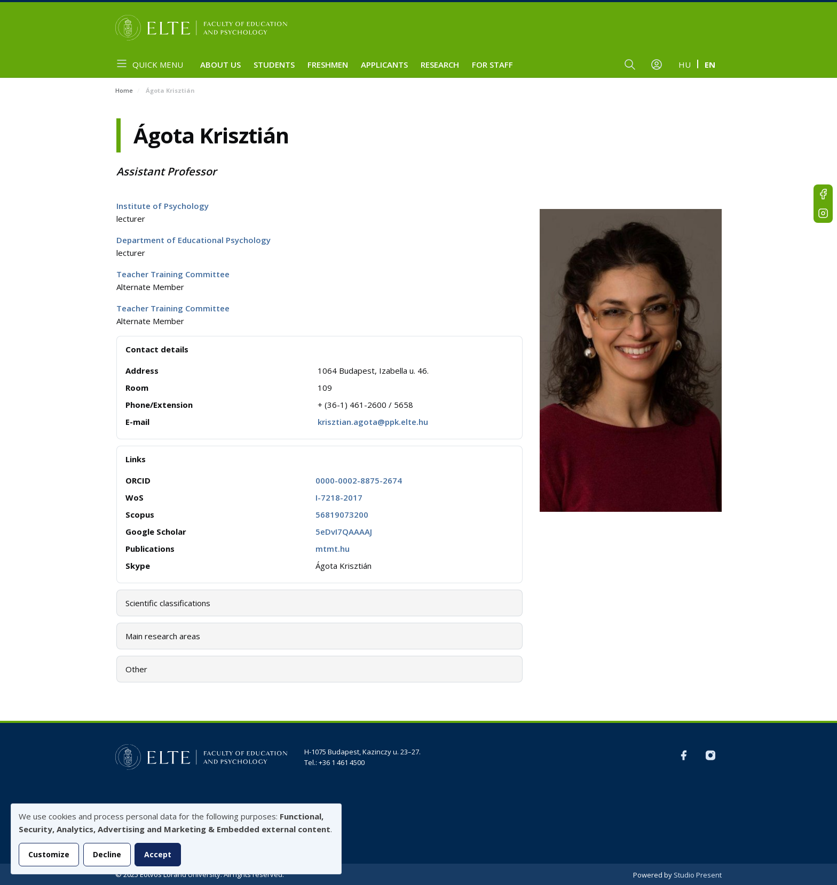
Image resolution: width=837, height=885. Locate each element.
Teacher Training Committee (173, 274)
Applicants (384, 64)
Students (274, 64)
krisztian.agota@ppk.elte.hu (373, 421)
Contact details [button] (156, 349)
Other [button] (136, 669)
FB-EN (823, 194)
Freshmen (327, 64)
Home (124, 90)
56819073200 (341, 514)
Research (440, 64)
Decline (107, 854)
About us (220, 64)
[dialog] (176, 838)
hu (684, 64)
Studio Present (698, 875)
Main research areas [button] (162, 636)
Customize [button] (48, 854)
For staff (492, 64)
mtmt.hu (332, 548)
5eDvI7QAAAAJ (343, 531)
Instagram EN (823, 213)
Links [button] (135, 459)
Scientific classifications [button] (167, 603)
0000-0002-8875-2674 (358, 480)
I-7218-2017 (338, 497)
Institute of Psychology (162, 205)
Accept (157, 854)
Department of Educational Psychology (193, 240)
